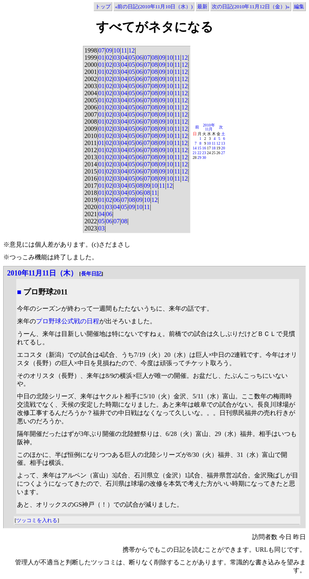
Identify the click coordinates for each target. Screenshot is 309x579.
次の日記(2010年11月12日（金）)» (251, 6)
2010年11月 (209, 127)
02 (109, 57)
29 (200, 157)
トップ (103, 6)
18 (214, 148)
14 (195, 148)
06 (139, 57)
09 (109, 50)
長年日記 (91, 274)
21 (195, 153)
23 (204, 153)
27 (223, 153)
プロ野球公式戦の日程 (67, 321)
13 (223, 143)
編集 (299, 6)
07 (101, 50)
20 (223, 148)
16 (204, 148)
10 (116, 50)
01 (101, 57)
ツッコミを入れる (36, 520)
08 (154, 57)
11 (124, 50)
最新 (202, 6)
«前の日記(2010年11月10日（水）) (154, 6)
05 (131, 57)
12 (131, 50)
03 (116, 57)
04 (124, 57)
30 (204, 157)
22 (200, 153)
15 (200, 148)
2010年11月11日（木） (42, 273)
